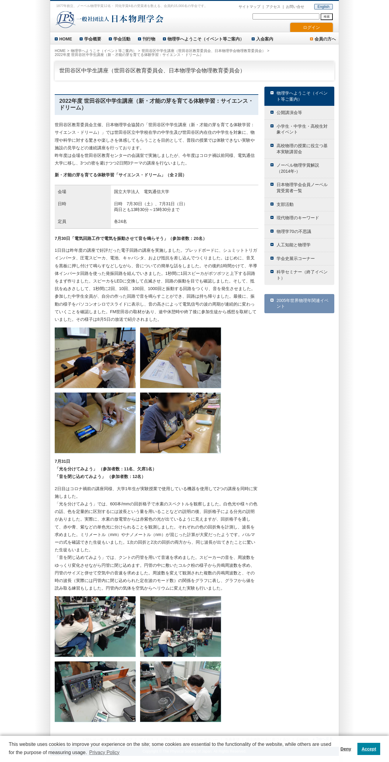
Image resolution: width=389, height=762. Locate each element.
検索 (327, 16)
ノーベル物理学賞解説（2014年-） (298, 168)
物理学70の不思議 (294, 231)
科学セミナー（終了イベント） (302, 274)
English (323, 7)
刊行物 (149, 38)
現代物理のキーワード (298, 217)
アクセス (273, 7)
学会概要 (92, 38)
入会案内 (264, 38)
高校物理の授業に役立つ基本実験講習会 (302, 148)
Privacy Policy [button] (104, 752)
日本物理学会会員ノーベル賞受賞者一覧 (302, 187)
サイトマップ (249, 7)
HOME (65, 38)
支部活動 (285, 204)
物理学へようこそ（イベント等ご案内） (205, 38)
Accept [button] (369, 748)
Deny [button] (345, 748)
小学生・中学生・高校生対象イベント (302, 129)
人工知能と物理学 (294, 244)
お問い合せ (295, 7)
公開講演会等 (289, 112)
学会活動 (121, 38)
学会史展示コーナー (296, 258)
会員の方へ (325, 38)
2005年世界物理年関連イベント (303, 303)
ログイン (311, 27)
